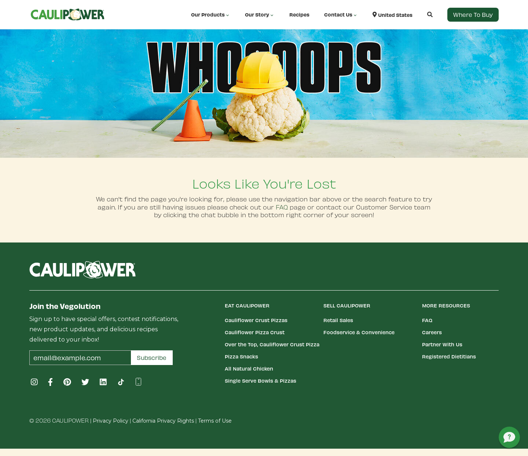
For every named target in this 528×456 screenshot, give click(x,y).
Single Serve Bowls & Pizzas (260, 380)
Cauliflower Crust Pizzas (256, 320)
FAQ (282, 207)
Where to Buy (473, 14)
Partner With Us (442, 344)
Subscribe (151, 357)
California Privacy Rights (163, 420)
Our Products (210, 14)
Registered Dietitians (449, 356)
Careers (432, 332)
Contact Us (341, 14)
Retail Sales (338, 320)
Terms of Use (215, 420)
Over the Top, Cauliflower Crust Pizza (272, 344)
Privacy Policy (110, 420)
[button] (422, 14)
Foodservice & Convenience (359, 332)
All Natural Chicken (249, 368)
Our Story (260, 14)
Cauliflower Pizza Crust (255, 332)
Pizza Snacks (241, 356)
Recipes (299, 14)
